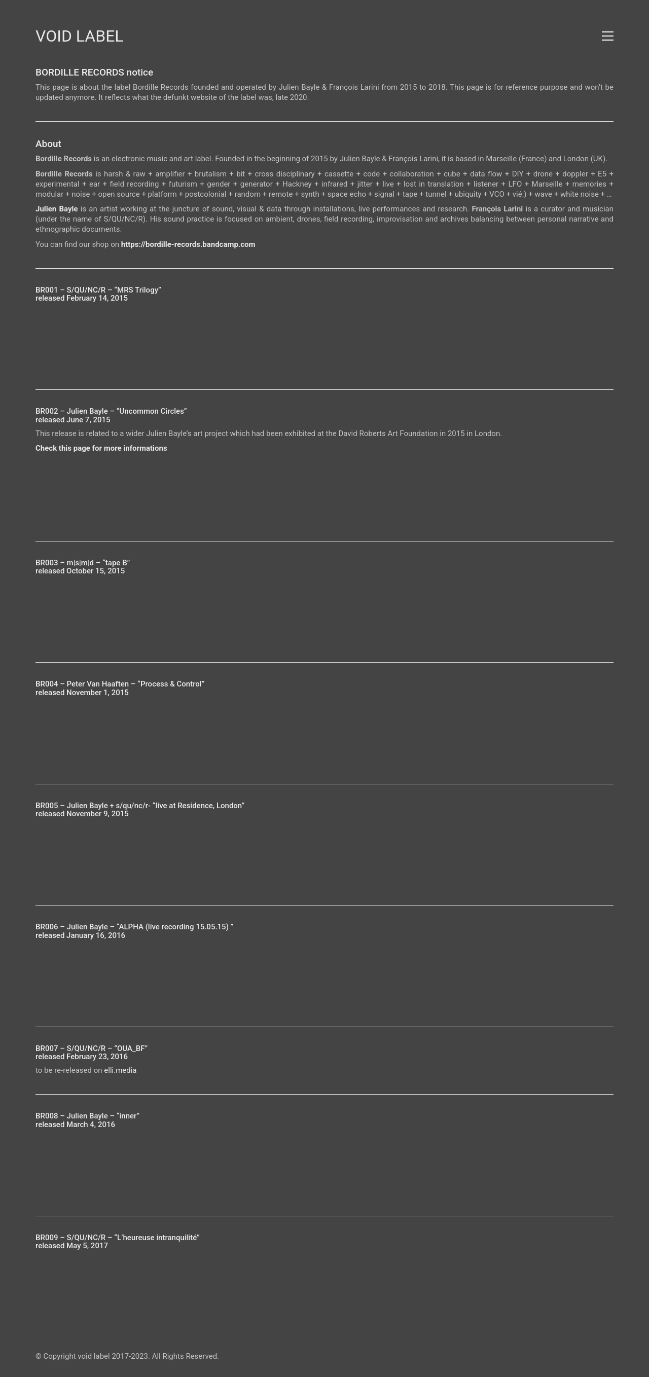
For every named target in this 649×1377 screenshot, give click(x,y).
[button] (608, 36)
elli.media (120, 1070)
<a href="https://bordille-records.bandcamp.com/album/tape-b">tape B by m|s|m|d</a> (324, 610)
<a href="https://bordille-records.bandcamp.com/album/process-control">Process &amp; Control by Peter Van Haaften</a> (324, 732)
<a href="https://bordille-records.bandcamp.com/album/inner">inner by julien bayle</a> (324, 1164)
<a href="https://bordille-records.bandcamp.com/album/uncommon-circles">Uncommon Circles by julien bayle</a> (324, 489)
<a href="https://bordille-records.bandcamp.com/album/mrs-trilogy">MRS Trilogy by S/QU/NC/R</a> (324, 337)
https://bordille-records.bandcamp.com (188, 244)
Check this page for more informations (101, 448)
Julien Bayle (56, 208)
